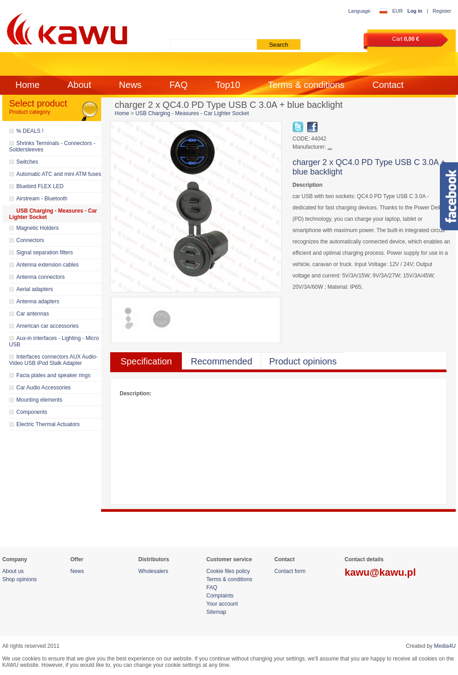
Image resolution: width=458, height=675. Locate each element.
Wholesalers (153, 571)
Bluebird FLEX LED (39, 186)
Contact (388, 85)
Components (31, 412)
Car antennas (32, 314)
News (130, 85)
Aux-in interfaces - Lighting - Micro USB (54, 341)
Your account (222, 604)
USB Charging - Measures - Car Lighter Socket (53, 214)
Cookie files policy (228, 571)
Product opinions (303, 361)
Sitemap (216, 612)
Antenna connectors (40, 277)
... (329, 147)
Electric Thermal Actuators (48, 424)
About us (13, 571)
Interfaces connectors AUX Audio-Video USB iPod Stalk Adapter (53, 360)
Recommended (222, 361)
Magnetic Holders (37, 228)
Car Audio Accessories (43, 387)
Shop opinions (19, 579)
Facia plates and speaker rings (53, 375)
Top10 (227, 85)
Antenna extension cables (47, 265)
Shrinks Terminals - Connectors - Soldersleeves (52, 146)
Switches (27, 162)
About (79, 85)
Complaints (220, 595)
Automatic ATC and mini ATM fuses (58, 174)
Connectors (30, 240)
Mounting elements (39, 400)
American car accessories (47, 326)
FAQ (179, 85)
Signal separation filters (44, 252)
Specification (146, 361)
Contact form (290, 571)
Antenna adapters (37, 301)
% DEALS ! (30, 131)
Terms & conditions (306, 85)
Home (27, 85)
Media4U (445, 646)
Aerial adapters (34, 289)
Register (442, 11)
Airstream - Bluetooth (42, 198)
